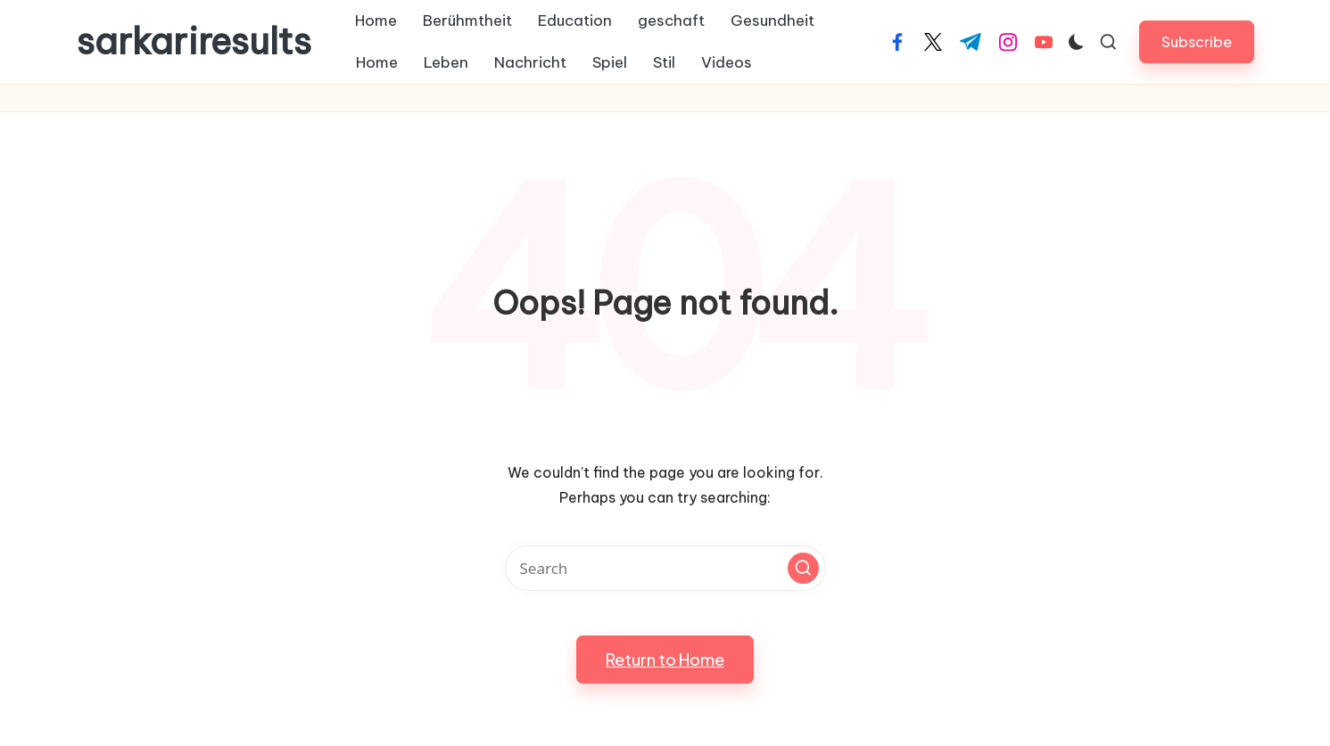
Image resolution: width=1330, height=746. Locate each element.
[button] (1196, 41)
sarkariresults (194, 41)
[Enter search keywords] (665, 568)
